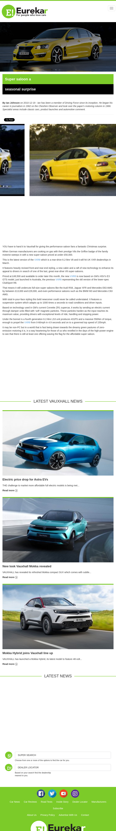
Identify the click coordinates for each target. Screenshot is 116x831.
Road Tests (46, 801)
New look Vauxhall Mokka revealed (26, 566)
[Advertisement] (58, 222)
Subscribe (58, 808)
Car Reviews (30, 801)
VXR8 (37, 259)
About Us (32, 815)
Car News (15, 801)
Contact (85, 815)
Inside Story (62, 801)
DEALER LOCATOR (28, 767)
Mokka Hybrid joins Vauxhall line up (27, 653)
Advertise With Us (68, 815)
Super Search (27, 755)
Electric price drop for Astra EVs (25, 479)
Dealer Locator (80, 801)
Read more (10, 490)
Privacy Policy (47, 815)
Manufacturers (99, 801)
